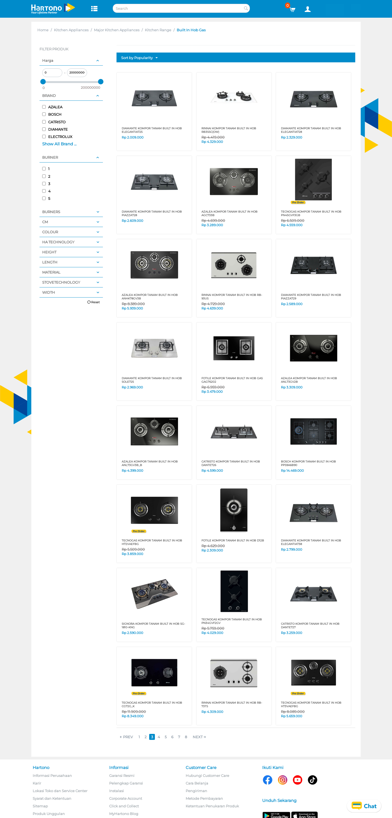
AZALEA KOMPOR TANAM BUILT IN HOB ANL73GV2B (309, 380)
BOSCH (52, 114)
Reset (95, 302)
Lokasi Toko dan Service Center (60, 791)
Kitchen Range (158, 30)
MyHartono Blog (123, 813)
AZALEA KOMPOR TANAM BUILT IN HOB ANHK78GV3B (150, 296)
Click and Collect (124, 806)
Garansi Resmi (121, 775)
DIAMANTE (55, 129)
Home (42, 30)
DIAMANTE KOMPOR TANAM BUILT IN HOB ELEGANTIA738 (311, 542)
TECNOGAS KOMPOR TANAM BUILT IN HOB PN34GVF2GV (231, 621)
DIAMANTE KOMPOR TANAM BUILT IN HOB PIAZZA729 (311, 296)
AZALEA (52, 107)
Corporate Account (125, 798)
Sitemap (40, 806)
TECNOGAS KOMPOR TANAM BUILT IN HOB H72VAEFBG (152, 542)
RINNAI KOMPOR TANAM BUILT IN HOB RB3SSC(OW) (228, 130)
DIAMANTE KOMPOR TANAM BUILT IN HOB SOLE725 (152, 380)
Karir (37, 783)
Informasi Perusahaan (52, 775)
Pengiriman (196, 791)
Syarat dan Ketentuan (52, 798)
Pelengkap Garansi (126, 783)
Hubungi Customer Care (207, 775)
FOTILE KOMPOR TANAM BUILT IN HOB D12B (232, 540)
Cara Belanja (197, 783)
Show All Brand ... (59, 143)
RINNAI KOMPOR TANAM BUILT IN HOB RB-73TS (231, 704)
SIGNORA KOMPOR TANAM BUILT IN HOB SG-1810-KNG (153, 625)
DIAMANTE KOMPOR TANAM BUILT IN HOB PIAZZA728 (152, 213)
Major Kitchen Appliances (116, 30)
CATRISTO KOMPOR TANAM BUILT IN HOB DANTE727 (310, 625)
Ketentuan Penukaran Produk (212, 806)
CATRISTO (54, 122)
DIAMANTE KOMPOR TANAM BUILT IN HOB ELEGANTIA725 (152, 130)
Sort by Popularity (139, 58)
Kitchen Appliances (71, 30)
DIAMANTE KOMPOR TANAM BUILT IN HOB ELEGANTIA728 (311, 130)
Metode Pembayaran (204, 798)
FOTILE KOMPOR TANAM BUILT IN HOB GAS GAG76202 (232, 380)
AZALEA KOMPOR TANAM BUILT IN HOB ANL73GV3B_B (150, 463)
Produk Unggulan (49, 813)
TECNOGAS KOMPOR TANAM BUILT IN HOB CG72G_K (152, 704)
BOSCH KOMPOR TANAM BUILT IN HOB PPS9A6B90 (308, 463)
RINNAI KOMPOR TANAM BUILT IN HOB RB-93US (231, 296)
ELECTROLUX (57, 136)
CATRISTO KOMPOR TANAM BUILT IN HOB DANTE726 (230, 463)
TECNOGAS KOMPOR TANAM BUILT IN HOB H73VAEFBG (311, 704)
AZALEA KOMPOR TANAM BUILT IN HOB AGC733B (229, 213)
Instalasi (116, 791)
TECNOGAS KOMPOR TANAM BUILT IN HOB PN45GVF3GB (311, 213)
